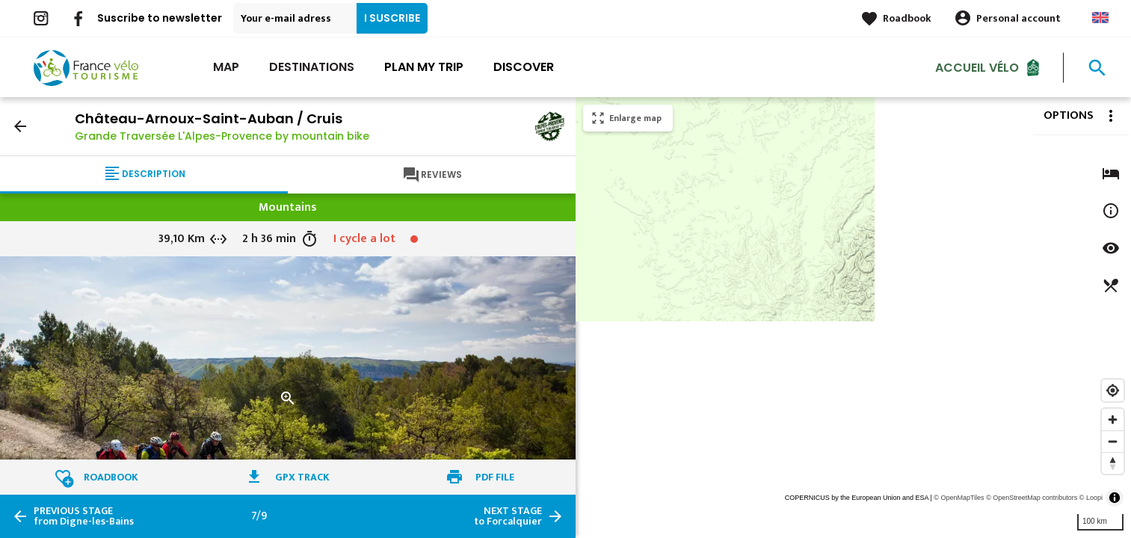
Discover (523, 66)
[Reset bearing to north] (1113, 463)
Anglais (1100, 17)
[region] (853, 317)
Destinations (311, 66)
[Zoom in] (1113, 419)
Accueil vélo (977, 66)
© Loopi (1091, 497)
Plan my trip (423, 66)
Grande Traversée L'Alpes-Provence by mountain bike (222, 136)
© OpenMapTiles (959, 497)
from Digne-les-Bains (84, 516)
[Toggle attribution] (1115, 498)
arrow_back (20, 126)
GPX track (302, 477)
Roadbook (907, 18)
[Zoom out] (1113, 441)
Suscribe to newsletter (159, 17)
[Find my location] (1113, 390)
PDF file (494, 477)
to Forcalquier (508, 516)
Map (226, 66)
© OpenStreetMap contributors (1031, 497)
